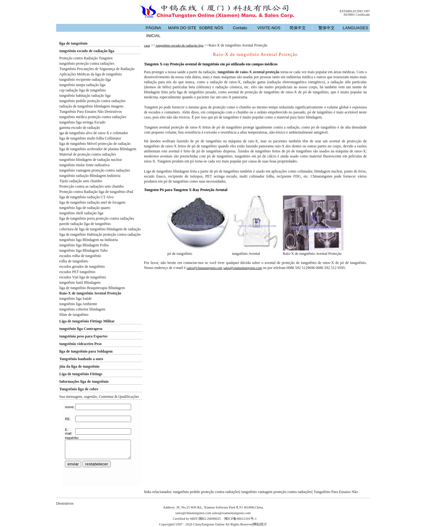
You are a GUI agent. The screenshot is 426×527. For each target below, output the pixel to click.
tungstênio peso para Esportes (83, 336)
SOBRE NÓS (211, 27)
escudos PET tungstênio (77, 272)
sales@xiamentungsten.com (242, 268)
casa (147, 45)
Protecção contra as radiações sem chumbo (91, 186)
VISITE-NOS (268, 27)
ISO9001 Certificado (356, 14)
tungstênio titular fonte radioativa (84, 165)
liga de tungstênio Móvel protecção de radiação (94, 143)
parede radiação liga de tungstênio (85, 224)
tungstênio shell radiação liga (81, 213)
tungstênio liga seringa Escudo (82, 122)
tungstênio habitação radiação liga (85, 95)
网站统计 (260, 524)
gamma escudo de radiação (79, 127)
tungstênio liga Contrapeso (80, 329)
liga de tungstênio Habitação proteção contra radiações (100, 234)
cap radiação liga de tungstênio (82, 90)
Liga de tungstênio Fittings (80, 374)
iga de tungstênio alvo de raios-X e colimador (93, 133)
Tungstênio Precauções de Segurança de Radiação (97, 69)
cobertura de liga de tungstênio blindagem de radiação (100, 229)
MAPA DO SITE (182, 27)
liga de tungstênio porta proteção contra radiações (96, 218)
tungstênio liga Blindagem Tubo (83, 250)
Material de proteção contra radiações (87, 154)
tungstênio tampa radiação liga (82, 85)
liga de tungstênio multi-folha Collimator (90, 138)
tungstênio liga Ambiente (78, 304)
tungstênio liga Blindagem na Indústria (88, 240)
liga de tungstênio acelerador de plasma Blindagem (97, 149)
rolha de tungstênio (73, 261)
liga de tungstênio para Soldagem (86, 351)
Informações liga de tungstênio (84, 381)
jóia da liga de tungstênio (79, 366)
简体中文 (298, 27)
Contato (240, 27)
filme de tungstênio (73, 314)
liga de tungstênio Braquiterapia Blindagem (92, 288)
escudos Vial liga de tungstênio (82, 277)
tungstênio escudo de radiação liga (86, 51)
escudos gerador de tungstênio (82, 266)
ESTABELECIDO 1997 (355, 11)
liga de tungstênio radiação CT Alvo (86, 197)
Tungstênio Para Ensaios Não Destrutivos (90, 111)
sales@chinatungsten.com (204, 268)
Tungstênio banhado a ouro (81, 359)
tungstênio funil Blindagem (79, 282)
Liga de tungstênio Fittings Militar (87, 321)
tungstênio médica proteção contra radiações (92, 117)
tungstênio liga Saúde (75, 298)
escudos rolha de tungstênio (80, 256)
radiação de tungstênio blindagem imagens (91, 106)
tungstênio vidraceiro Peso (80, 344)
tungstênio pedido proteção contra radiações (92, 101)
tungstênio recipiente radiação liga (85, 79)
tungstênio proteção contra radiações (86, 63)
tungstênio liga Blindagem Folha (84, 245)
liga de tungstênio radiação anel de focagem (92, 202)
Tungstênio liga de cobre (78, 389)
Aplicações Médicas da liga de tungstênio (90, 74)
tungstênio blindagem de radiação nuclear (90, 159)
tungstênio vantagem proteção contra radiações (94, 170)
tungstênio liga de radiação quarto (84, 208)
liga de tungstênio (73, 43)
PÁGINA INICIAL (153, 31)
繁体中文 (326, 27)
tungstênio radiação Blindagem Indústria (89, 175)
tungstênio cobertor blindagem (82, 309)
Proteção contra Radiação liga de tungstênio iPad (96, 191)
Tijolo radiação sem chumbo (80, 181)
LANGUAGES (355, 27)
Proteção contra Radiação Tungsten (86, 58)
